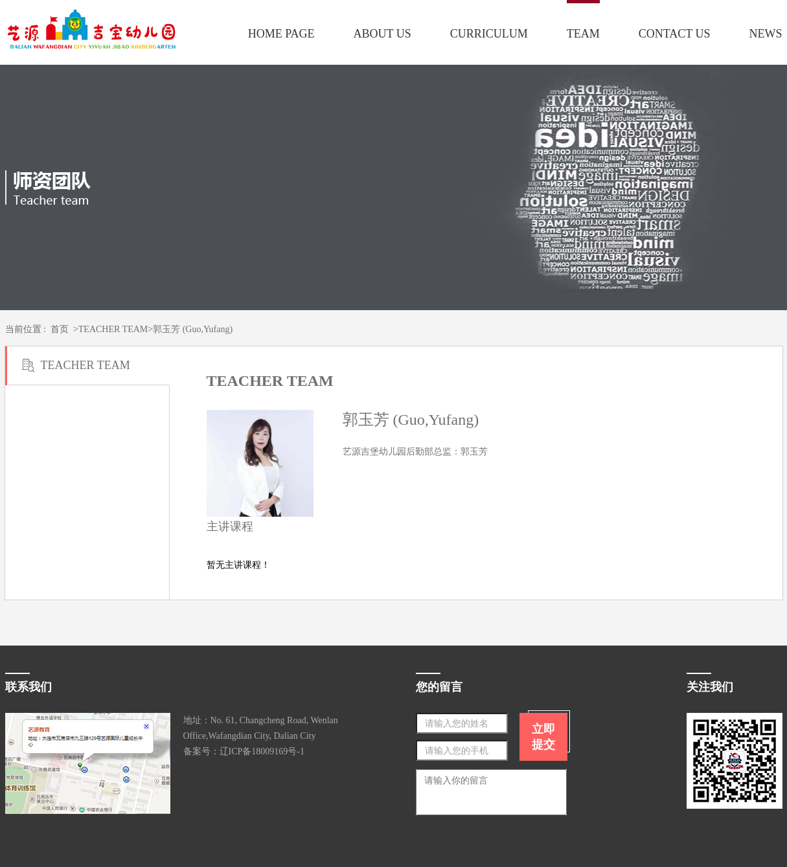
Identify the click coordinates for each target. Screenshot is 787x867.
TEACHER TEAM (113, 329)
